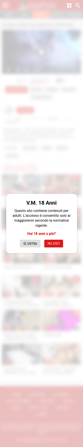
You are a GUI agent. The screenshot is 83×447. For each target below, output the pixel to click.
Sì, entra (30, 243)
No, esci (54, 243)
